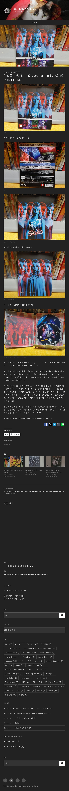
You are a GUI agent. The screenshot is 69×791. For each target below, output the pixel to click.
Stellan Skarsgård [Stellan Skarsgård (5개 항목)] (13, 673)
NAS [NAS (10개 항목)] (8, 665)
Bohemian (19, 72)
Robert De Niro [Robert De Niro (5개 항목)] (34, 665)
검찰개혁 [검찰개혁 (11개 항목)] (10, 686)
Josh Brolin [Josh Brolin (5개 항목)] (29, 657)
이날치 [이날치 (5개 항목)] (30, 690)
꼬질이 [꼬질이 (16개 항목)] (9, 690)
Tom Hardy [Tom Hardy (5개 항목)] (42, 678)
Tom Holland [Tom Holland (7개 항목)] (12, 682)
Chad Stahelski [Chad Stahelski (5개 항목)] (12, 648)
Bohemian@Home (25, 8)
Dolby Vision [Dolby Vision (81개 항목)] (12, 652)
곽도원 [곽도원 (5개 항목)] (48, 686)
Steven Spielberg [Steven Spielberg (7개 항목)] (33, 673)
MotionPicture (10, 489)
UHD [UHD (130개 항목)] (25, 682)
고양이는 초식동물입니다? (25, 718)
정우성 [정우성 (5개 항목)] (41, 690)
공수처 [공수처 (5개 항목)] (37, 686)
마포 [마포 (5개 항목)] (20, 690)
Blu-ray (21, 492)
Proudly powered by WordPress (28, 786)
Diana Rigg (28, 492)
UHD (14, 493)
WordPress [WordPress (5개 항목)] (55, 682)
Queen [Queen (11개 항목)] (19, 665)
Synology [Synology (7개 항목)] (50, 673)
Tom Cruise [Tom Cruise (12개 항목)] (26, 678)
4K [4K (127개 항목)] (8, 644)
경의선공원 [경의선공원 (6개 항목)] (25, 686)
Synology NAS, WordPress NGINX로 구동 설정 (33, 708)
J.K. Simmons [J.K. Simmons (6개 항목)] (29, 652)
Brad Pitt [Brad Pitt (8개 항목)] (46, 644)
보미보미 (7, 713)
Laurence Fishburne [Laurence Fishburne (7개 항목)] (14, 661)
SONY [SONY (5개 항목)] (30, 669)
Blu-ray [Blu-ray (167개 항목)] (32, 644)
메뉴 (34, 22)
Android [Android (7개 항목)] (19, 644)
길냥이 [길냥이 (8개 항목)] (59, 686)
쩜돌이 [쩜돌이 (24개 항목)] (53, 690)
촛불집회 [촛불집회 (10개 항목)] (10, 694)
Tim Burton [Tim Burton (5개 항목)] (11, 678)
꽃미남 (17, 723)
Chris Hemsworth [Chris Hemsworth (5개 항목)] (46, 648)
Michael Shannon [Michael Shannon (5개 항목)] (54, 661)
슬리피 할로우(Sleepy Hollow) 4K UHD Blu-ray (54, 471)
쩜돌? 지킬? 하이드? (22, 728)
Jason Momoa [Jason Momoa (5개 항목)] (46, 652)
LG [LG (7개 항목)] (29, 661)
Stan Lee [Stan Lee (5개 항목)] (42, 669)
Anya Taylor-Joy (14, 492)
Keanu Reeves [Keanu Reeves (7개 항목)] (45, 657)
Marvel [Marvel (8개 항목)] (39, 661)
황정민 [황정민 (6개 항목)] (23, 694)
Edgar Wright (36, 492)
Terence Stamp (53, 492)
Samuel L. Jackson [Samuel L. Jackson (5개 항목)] (14, 669)
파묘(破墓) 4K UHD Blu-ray (33, 470)
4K (7, 492)
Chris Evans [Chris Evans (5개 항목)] (29, 648)
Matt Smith (44, 492)
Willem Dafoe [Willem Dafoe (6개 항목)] (40, 682)
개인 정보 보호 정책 (9, 786)
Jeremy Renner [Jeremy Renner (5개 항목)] (12, 657)
